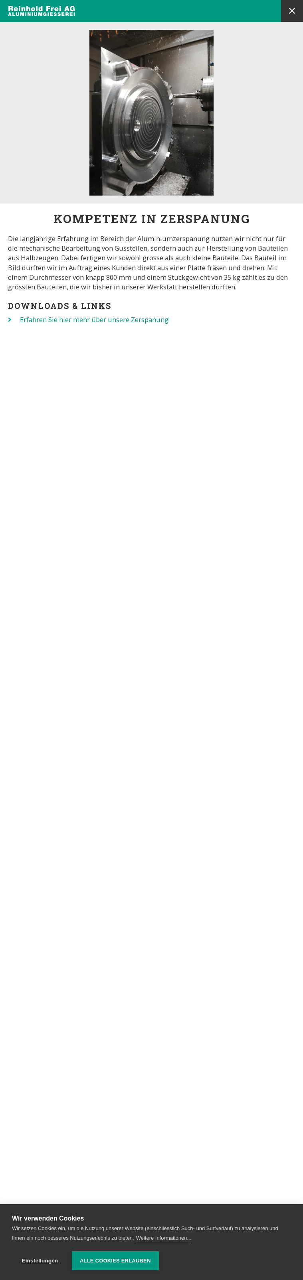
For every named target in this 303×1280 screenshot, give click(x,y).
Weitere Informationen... (164, 1238)
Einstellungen (40, 1261)
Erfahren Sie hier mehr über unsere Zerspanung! (95, 319)
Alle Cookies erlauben (115, 1261)
